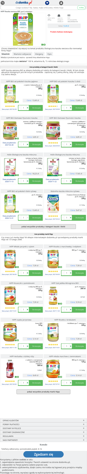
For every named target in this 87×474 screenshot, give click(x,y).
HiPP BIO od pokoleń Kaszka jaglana (22, 81)
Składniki (5, 54)
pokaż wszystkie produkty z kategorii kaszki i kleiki (43, 226)
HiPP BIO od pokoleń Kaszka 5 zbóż (65, 81)
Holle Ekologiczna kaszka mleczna (21, 154)
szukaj (81, 7)
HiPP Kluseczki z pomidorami (22, 283)
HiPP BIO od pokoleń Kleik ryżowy (21, 191)
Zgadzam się (43, 454)
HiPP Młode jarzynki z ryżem (21, 246)
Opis (49, 54)
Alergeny (39, 54)
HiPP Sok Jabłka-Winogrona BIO (65, 283)
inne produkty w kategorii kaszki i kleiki (44, 67)
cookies (22, 459)
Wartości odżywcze (22, 54)
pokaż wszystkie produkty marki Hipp (43, 391)
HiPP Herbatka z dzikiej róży (22, 356)
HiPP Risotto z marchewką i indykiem (65, 246)
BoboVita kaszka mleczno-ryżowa (65, 191)
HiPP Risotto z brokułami (65, 320)
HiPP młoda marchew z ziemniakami (65, 356)
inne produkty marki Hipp (43, 234)
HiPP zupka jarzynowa (21, 320)
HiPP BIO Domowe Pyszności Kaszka (21, 118)
